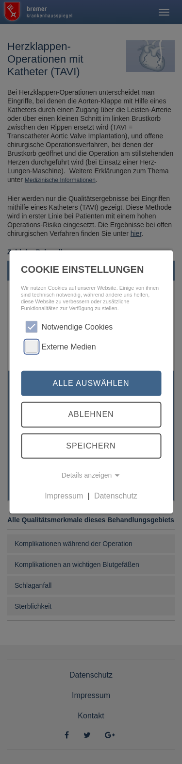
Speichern (91, 446)
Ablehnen (91, 414)
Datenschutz (115, 496)
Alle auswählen (90, 383)
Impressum (64, 496)
